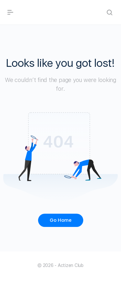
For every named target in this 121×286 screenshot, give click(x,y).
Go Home (61, 220)
